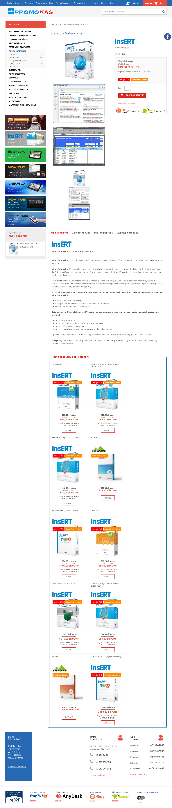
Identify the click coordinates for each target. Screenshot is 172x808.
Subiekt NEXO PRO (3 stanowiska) (106, 656)
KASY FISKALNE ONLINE (20, 31)
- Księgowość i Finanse (26, 60)
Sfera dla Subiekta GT (28, 243)
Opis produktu (59, 232)
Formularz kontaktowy (17, 766)
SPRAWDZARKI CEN (17, 81)
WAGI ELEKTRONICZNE (19, 85)
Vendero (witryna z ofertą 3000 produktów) (105, 584)
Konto (136, 3)
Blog (111, 3)
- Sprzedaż (26, 54)
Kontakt (104, 3)
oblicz (134, 111)
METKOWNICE (15, 101)
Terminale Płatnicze (81, 3)
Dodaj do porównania (126, 103)
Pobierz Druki (41, 3)
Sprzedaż (86, 24)
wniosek (159, 111)
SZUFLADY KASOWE (18, 97)
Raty (51, 3)
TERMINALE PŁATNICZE (19, 47)
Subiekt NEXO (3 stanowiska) (65, 510)
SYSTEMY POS (15, 70)
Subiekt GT (57, 364)
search (163, 11)
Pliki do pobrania (104, 232)
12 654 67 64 (102, 755)
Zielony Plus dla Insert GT (63, 583)
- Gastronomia (26, 57)
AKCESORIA (14, 93)
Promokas (30, 11)
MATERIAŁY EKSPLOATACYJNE (22, 105)
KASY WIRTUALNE (17, 43)
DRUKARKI (13, 77)
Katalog (10, 3)
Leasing (95, 3)
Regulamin (29, 3)
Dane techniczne (81, 232)
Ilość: (120, 88)
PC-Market (95, 437)
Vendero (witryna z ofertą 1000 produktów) (105, 365)
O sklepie (18, 3)
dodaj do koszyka (135, 95)
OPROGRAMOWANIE (18, 51)
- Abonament (26, 66)
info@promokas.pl (97, 775)
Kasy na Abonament (63, 3)
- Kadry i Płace (26, 63)
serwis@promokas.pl (138, 774)
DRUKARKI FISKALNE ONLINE (22, 35)
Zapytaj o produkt (127, 232)
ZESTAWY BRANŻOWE (18, 39)
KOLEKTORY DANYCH (18, 89)
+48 (103, 762)
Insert (126, 47)
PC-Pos (55, 656)
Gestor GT (95, 510)
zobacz (69, 430)
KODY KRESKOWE (17, 74)
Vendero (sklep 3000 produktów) (66, 437)
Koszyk (154, 3)
